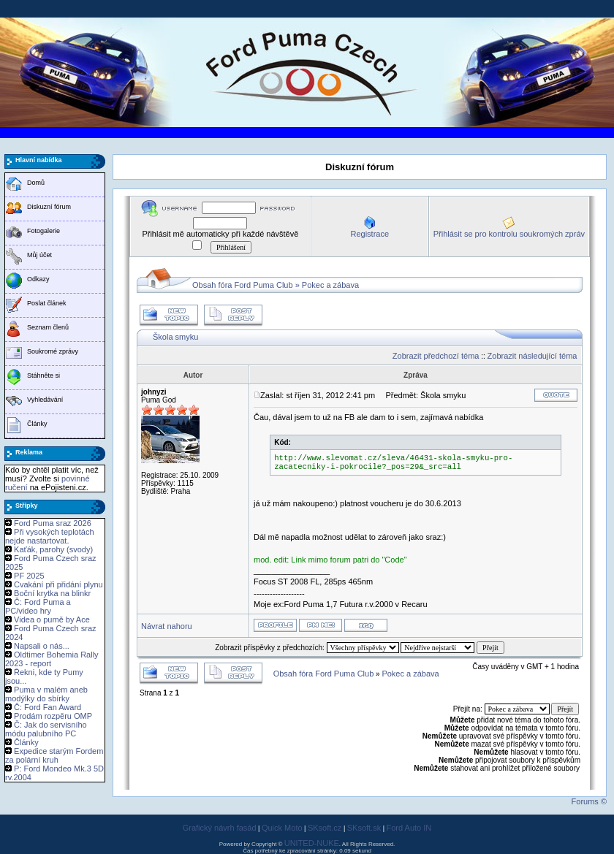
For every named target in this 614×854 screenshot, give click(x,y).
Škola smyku (175, 336)
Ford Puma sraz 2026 (52, 523)
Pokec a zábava (330, 285)
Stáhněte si (43, 375)
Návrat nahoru (166, 626)
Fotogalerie (43, 231)
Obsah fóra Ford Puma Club (242, 285)
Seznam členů (48, 327)
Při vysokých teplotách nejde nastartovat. (49, 536)
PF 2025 (29, 575)
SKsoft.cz (324, 827)
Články (37, 423)
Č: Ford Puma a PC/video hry (38, 606)
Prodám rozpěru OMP (53, 716)
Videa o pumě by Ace (52, 619)
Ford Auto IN (409, 827)
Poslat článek (47, 303)
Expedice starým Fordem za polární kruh (54, 755)
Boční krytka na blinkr (52, 593)
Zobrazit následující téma (532, 355)
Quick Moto (282, 827)
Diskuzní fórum (49, 206)
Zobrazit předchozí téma (436, 355)
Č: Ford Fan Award (47, 707)
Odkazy (38, 279)
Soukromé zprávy (52, 351)
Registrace (369, 233)
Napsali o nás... (41, 645)
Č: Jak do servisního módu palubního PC (46, 729)
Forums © (589, 801)
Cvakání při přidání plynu (58, 584)
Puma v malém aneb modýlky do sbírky (46, 694)
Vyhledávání (45, 399)
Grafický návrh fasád (220, 827)
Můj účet (39, 255)
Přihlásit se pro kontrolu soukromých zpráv (509, 233)
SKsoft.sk (364, 827)
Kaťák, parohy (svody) (53, 549)
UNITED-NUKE (311, 843)
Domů (36, 182)
